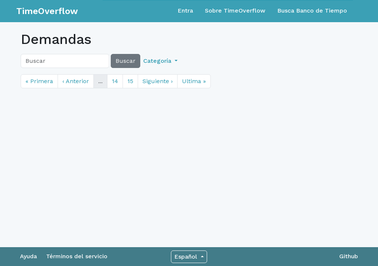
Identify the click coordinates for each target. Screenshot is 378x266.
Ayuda (28, 256)
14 (115, 81)
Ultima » (194, 81)
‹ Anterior (75, 81)
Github (348, 256)
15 (130, 81)
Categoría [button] (158, 60)
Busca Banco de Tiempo (312, 10)
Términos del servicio (76, 256)
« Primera (39, 81)
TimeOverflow (47, 11)
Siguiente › (157, 81)
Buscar (125, 60)
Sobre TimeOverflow (235, 10)
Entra (185, 10)
